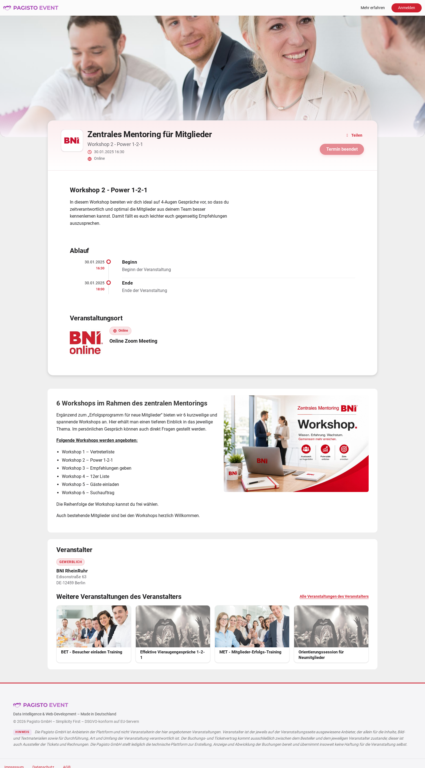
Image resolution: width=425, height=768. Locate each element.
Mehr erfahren (373, 8)
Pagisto (40, 705)
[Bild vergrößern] (296, 443)
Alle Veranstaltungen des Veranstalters (334, 596)
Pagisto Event (30, 8)
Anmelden (406, 8)
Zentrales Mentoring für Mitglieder (149, 134)
